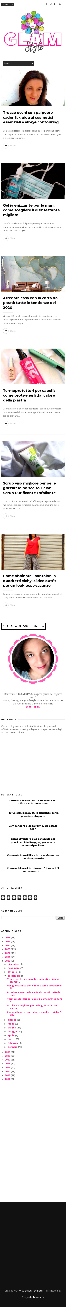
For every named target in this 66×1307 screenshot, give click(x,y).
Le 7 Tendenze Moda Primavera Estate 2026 (33, 827)
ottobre (13, 971)
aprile (11, 1035)
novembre (14, 968)
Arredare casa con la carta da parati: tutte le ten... (33, 994)
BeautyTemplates (34, 1290)
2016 (8, 1063)
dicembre (13, 964)
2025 (8, 941)
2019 (8, 1052)
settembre (14, 975)
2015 (8, 1067)
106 (25, 626)
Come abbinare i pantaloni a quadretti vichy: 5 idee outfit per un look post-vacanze (29, 581)
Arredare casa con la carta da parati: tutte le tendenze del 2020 (30, 303)
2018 (8, 1055)
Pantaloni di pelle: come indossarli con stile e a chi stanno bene (33, 801)
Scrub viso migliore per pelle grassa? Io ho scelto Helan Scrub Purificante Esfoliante (29, 488)
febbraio (13, 1043)
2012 (8, 1079)
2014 (8, 1071)
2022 (8, 953)
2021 (8, 956)
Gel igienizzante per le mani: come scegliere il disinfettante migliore (31, 210)
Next (36, 626)
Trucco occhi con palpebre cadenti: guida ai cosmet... (33, 980)
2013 (8, 1075)
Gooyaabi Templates (33, 1297)
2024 (8, 945)
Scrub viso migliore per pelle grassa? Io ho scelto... (32, 1007)
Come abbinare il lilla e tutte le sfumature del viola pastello (33, 857)
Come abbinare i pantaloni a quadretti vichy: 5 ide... (34, 1013)
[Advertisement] (25, 762)
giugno (12, 1027)
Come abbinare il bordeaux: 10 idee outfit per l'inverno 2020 (33, 870)
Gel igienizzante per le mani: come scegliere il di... (34, 987)
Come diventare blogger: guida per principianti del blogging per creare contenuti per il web (33, 842)
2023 (8, 949)
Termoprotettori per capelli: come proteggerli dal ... (34, 1000)
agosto (12, 1019)
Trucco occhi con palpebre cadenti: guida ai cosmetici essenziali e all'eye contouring (31, 117)
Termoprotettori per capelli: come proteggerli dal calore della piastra (29, 395)
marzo (12, 1039)
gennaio (13, 1046)
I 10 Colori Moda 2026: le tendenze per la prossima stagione (33, 814)
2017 (8, 1059)
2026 (8, 937)
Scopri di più (33, 706)
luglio (11, 1023)
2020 (8, 960)
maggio (13, 1031)
